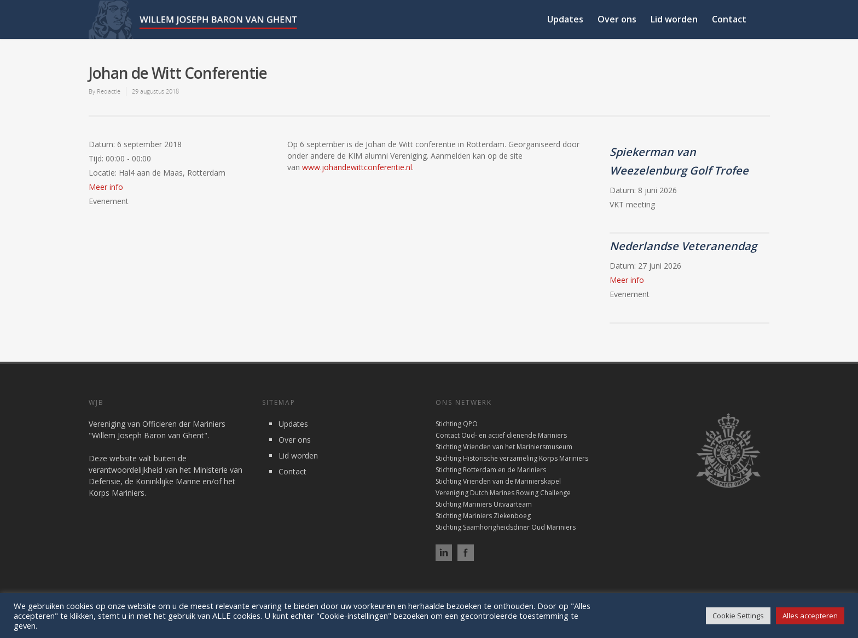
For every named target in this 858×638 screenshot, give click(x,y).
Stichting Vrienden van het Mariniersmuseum (504, 446)
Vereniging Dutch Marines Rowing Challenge (503, 492)
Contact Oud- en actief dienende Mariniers (501, 435)
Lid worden (674, 19)
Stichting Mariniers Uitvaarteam (484, 504)
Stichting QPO (457, 423)
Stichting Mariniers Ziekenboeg (483, 515)
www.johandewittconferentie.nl (357, 167)
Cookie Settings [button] (738, 615)
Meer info (106, 187)
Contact (729, 19)
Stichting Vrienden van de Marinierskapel (498, 481)
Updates (565, 19)
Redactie (108, 91)
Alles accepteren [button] (810, 615)
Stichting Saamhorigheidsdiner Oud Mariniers (506, 527)
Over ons (617, 19)
